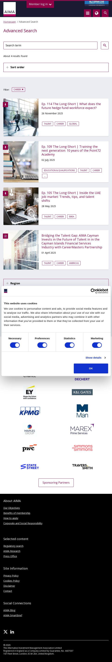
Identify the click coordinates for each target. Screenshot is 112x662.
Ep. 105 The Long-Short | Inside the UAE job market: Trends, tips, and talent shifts (71, 197)
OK (91, 368)
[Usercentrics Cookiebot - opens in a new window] (93, 291)
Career (17, 89)
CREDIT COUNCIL (97, 3)
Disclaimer (9, 585)
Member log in (40, 4)
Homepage (9, 21)
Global (73, 123)
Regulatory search (13, 546)
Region (15, 283)
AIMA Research (11, 551)
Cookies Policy (11, 580)
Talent (47, 123)
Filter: (6, 89)
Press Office (10, 556)
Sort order (17, 67)
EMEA (71, 216)
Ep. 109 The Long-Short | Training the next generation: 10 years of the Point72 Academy (71, 150)
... (44, 175)
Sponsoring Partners (56, 482)
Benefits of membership (16, 513)
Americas (74, 263)
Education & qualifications (59, 170)
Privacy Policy (10, 575)
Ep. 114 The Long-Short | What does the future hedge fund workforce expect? (71, 106)
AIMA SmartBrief (12, 615)
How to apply (10, 518)
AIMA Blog (9, 610)
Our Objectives (11, 508)
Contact (7, 591)
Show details (94, 357)
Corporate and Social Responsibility (22, 523)
